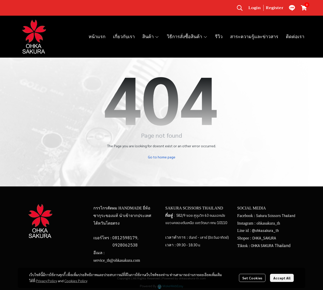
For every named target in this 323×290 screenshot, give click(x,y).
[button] (239, 8)
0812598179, (125, 238)
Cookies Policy (75, 280)
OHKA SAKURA (262, 246)
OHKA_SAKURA (264, 238)
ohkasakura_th (268, 223)
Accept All (281, 278)
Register (275, 7)
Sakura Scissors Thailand (275, 216)
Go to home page (161, 157)
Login (254, 7)
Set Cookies (252, 278)
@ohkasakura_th (265, 231)
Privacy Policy (46, 280)
